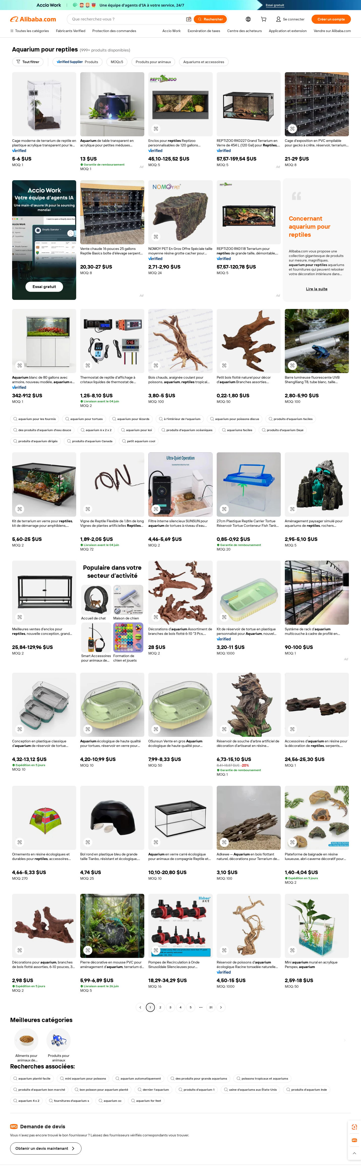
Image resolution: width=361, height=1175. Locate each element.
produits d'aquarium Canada (90, 441)
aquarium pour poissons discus (234, 419)
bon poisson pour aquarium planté (101, 1090)
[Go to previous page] (140, 1007)
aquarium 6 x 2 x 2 (96, 430)
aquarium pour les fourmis (34, 419)
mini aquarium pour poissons (83, 1079)
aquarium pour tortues (84, 419)
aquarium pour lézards (130, 419)
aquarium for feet (146, 1101)
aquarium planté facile (31, 1079)
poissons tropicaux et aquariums (262, 1079)
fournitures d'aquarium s (69, 1101)
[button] (189, 19)
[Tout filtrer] (27, 62)
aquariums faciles (237, 430)
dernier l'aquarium (153, 1090)
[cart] (264, 20)
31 (210, 1007)
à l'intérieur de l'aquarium (180, 419)
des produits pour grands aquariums (199, 1079)
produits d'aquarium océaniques (186, 430)
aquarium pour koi (136, 430)
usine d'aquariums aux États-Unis (250, 1090)
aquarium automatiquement (138, 1079)
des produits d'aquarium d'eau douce (42, 430)
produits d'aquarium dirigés (35, 441)
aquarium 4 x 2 (26, 1101)
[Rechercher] (210, 19)
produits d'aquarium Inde (306, 1090)
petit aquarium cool (138, 441)
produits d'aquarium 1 (196, 1090)
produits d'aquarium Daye (282, 430)
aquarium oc (110, 1101)
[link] (354, 1127)
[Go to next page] (221, 1007)
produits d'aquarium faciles (291, 419)
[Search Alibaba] (127, 19)
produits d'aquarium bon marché (39, 1090)
